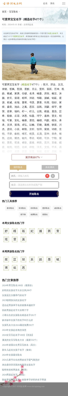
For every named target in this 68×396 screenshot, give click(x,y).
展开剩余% (34, 157)
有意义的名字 (53, 33)
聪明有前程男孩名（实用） (15, 370)
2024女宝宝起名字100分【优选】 (18, 335)
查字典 (23, 214)
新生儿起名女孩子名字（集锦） (17, 350)
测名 (52, 3)
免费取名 (34, 214)
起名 (45, 3)
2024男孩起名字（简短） (14, 375)
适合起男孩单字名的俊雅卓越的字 (18, 305)
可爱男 (15, 36)
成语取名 (57, 208)
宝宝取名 (13, 11)
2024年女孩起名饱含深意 (14, 330)
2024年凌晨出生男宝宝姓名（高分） (19, 345)
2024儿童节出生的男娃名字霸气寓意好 (21, 360)
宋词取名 (22, 208)
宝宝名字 (21, 36)
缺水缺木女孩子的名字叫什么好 (17, 320)
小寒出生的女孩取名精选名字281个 (19, 315)
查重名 (45, 214)
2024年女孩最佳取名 (12, 355)
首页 (4, 11)
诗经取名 (34, 208)
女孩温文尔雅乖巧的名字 (14, 295)
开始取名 (34, 194)
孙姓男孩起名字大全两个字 (15, 310)
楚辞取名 (46, 208)
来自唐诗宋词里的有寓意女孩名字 (18, 365)
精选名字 (27, 84)
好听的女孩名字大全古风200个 (17, 290)
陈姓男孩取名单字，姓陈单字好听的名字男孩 (24, 379)
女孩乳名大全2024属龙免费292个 (18, 325)
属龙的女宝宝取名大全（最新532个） (20, 340)
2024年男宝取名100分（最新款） (18, 285)
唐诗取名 (10, 208)
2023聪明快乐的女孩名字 (14, 300)
